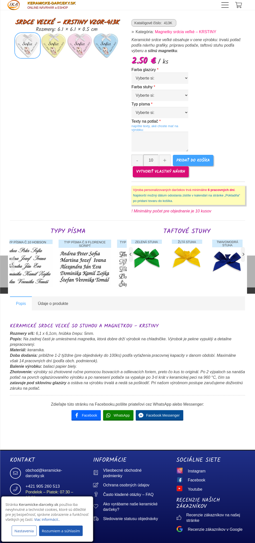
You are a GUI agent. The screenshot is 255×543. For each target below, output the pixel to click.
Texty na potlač (146, 121)
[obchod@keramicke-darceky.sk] (18, 473)
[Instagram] (182, 471)
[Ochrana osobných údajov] (98, 485)
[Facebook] (182, 480)
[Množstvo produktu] (150, 160)
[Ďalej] (123, 264)
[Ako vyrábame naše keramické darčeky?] (98, 507)
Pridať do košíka (193, 160)
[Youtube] (182, 489)
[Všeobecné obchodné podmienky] (98, 473)
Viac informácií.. (47, 519)
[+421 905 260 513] (18, 489)
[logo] (13, 5)
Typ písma (141, 104)
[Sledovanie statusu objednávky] (98, 519)
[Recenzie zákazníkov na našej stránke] (181, 518)
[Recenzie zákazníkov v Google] (182, 529)
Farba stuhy (143, 87)
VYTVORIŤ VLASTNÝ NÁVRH (160, 172)
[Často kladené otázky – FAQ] (98, 495)
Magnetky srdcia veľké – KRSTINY (185, 32)
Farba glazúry (145, 70)
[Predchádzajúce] (13, 264)
